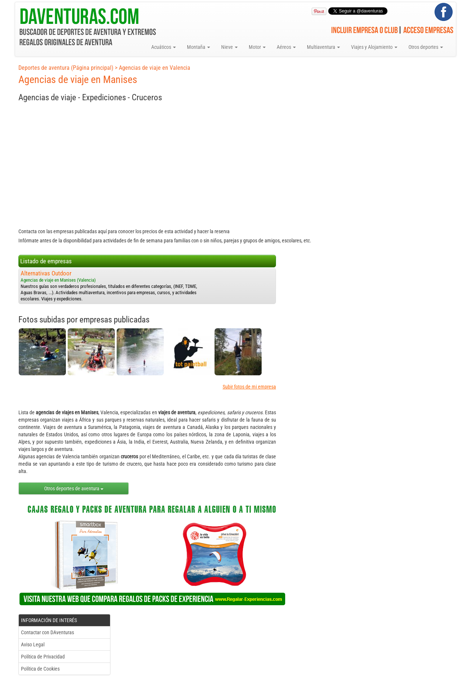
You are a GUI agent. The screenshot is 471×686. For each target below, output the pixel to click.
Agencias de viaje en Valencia (154, 67)
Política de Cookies (40, 669)
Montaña (198, 47)
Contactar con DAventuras (47, 632)
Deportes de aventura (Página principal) (65, 67)
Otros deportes (425, 47)
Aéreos (286, 47)
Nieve (229, 47)
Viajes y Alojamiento (374, 47)
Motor (257, 47)
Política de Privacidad (43, 657)
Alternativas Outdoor (46, 273)
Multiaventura (323, 47)
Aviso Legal (33, 644)
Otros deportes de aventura (73, 488)
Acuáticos (163, 47)
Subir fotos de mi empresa (249, 387)
